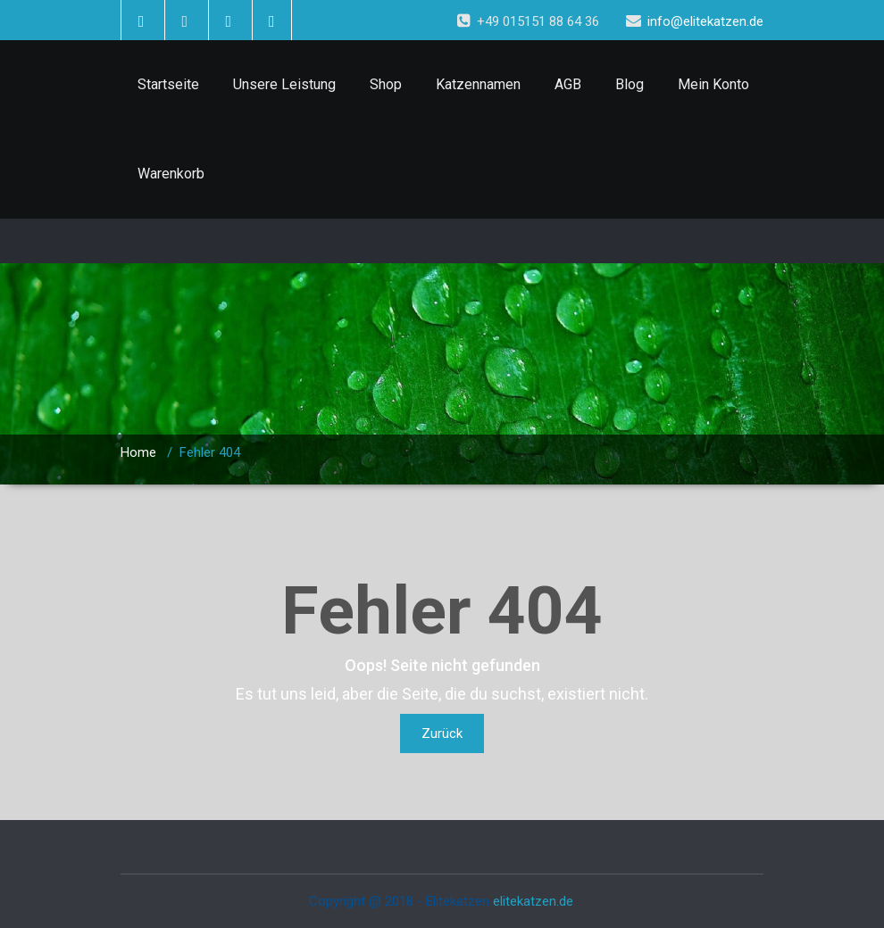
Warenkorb (171, 173)
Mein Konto (713, 84)
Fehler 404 (209, 452)
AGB (568, 84)
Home (138, 452)
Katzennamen (478, 84)
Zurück (442, 733)
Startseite (168, 84)
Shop (386, 84)
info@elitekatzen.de (705, 21)
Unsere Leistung (284, 84)
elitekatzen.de (533, 901)
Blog (629, 84)
